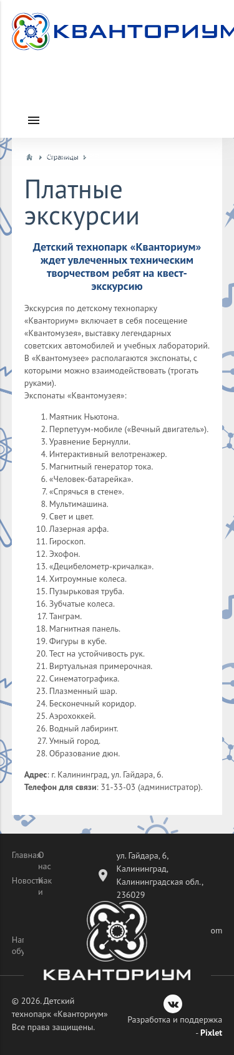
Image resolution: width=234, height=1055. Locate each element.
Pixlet (211, 1032)
